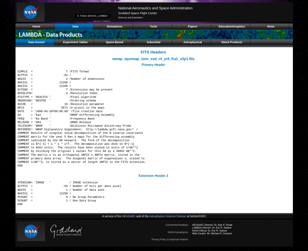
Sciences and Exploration (130, 17)
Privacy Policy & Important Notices (170, 239)
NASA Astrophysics (178, 232)
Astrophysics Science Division (167, 216)
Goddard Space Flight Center (137, 13)
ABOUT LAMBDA (101, 21)
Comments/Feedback (176, 225)
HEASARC (129, 216)
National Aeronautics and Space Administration (155, 8)
